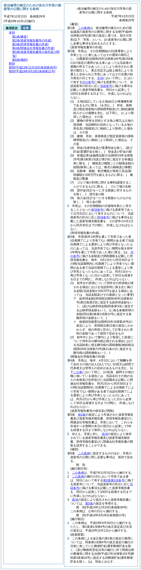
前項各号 (97, 209)
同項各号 (103, 217)
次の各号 (88, 82)
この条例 (84, 28)
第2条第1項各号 (113, 480)
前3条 (82, 414)
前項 (105, 434)
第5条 (89, 503)
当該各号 (106, 86)
